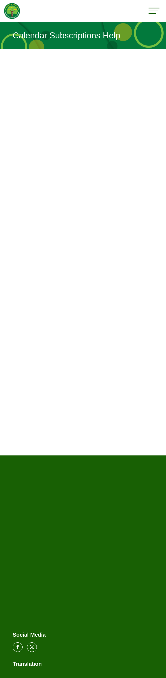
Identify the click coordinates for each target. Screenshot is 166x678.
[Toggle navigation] (154, 11)
